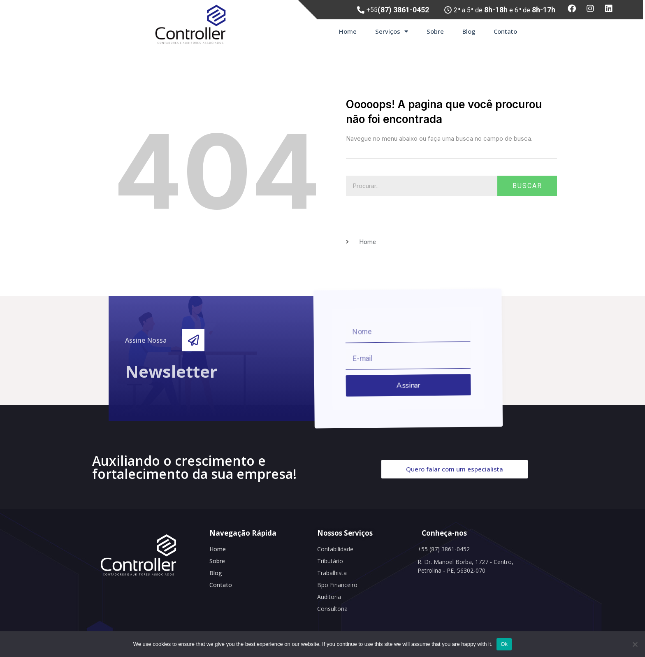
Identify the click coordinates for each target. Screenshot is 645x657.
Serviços (391, 31)
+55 (398, 9)
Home (348, 31)
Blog (468, 31)
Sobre (435, 31)
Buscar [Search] (527, 186)
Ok (504, 644)
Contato (505, 31)
